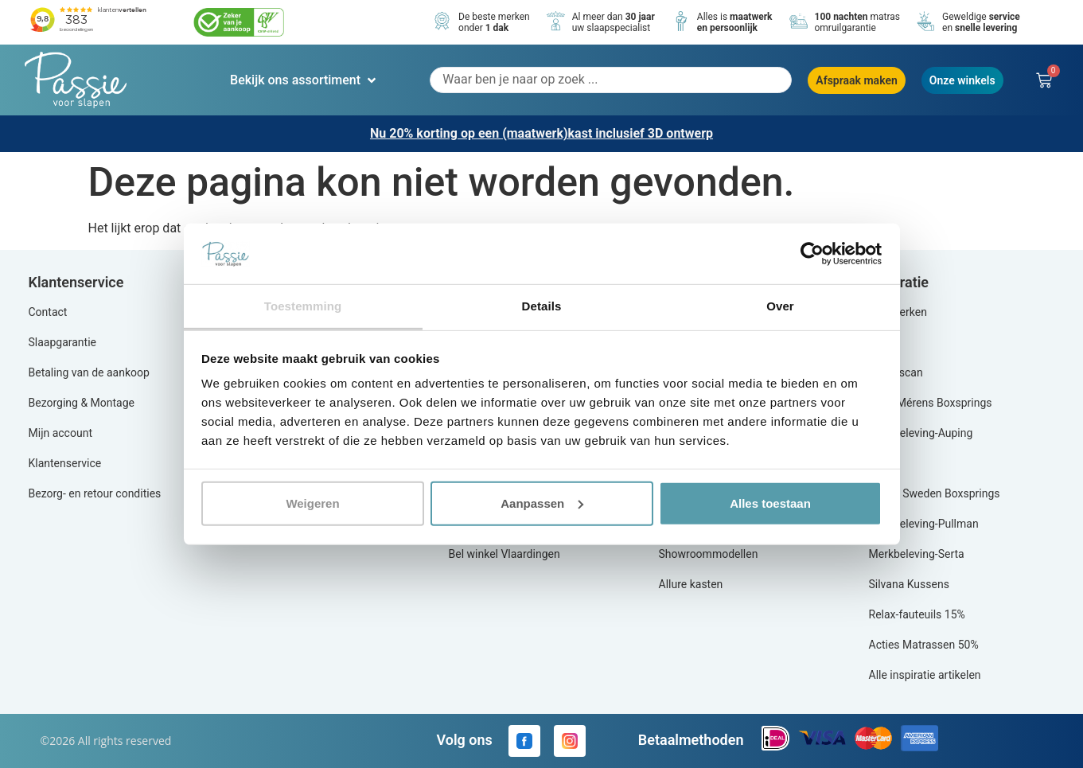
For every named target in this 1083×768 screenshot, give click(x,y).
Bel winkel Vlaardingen (504, 554)
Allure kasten (691, 584)
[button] (304, 80)
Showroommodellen (708, 554)
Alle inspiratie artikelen (925, 675)
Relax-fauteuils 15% (917, 614)
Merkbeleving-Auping (921, 433)
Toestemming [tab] (303, 306)
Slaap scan (896, 372)
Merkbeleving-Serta (916, 554)
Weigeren (312, 503)
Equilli (883, 463)
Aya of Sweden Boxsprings (934, 493)
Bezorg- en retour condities (95, 493)
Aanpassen (542, 503)
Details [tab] (542, 306)
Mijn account (60, 433)
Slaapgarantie (63, 342)
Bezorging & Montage (82, 402)
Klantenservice (65, 463)
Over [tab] (780, 306)
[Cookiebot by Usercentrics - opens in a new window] (812, 254)
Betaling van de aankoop (89, 372)
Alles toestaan (770, 503)
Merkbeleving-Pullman (924, 523)
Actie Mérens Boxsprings (930, 402)
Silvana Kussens (909, 584)
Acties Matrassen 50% (924, 644)
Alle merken (898, 312)
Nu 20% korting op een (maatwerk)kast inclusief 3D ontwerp (541, 133)
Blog (880, 342)
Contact (48, 312)
